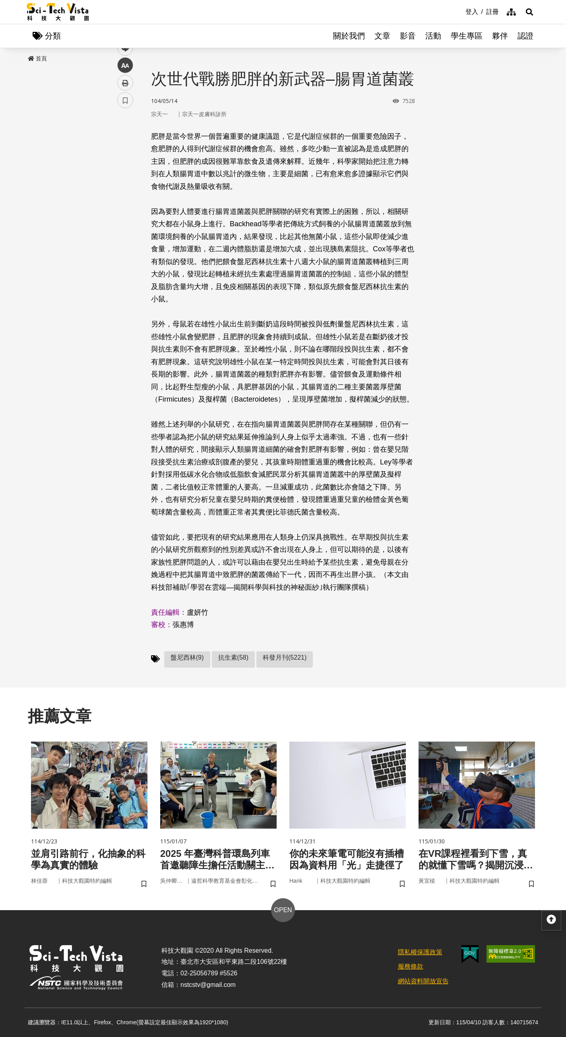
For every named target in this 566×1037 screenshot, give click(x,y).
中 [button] (125, 204)
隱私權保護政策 (420, 952)
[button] (529, 12)
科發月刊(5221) (284, 657)
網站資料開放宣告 (423, 981)
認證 (525, 35)
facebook (125, 152)
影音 (408, 35)
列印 (125, 222)
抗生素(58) (233, 657)
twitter (125, 169)
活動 (433, 35)
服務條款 (410, 966)
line (123, 187)
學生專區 (467, 35)
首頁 (37, 58)
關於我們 (349, 35)
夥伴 (500, 35)
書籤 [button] (125, 239)
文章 (382, 35)
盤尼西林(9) (187, 657)
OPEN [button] (283, 910)
